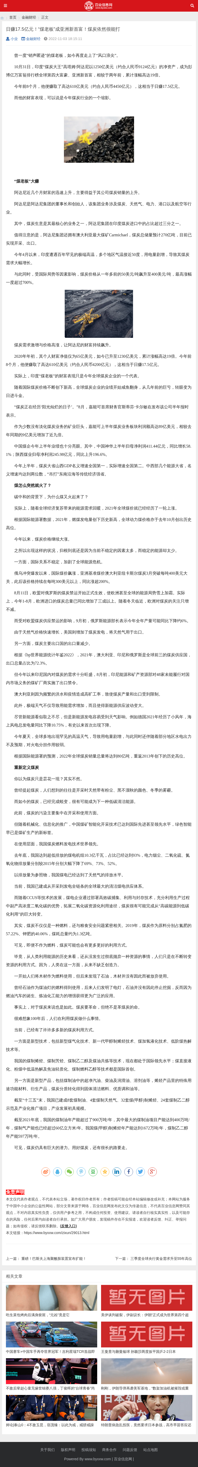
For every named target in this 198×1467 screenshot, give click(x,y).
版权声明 (68, 1450)
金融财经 (29, 17)
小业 (12, 39)
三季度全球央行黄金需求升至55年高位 (161, 1259)
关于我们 (47, 1450)
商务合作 (109, 1450)
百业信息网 (123, 1459)
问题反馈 (130, 1450)
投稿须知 (88, 1450)
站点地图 (150, 1450)
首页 (12, 17)
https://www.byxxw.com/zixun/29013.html (56, 1233)
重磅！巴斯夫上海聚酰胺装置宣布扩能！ (53, 1259)
